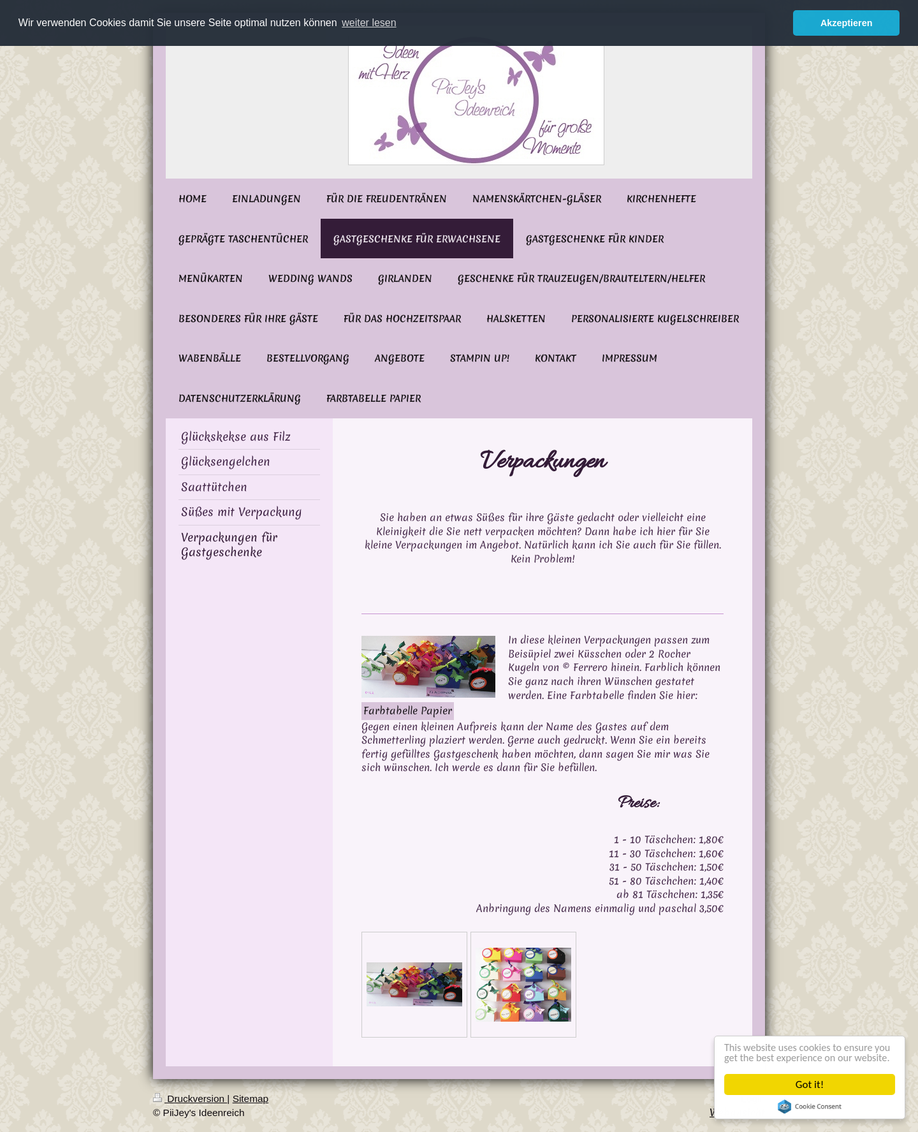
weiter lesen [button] (369, 22)
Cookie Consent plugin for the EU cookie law (810, 1106)
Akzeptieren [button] (846, 23)
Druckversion (190, 1098)
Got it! (810, 1084)
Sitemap (250, 1098)
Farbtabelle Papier (407, 710)
